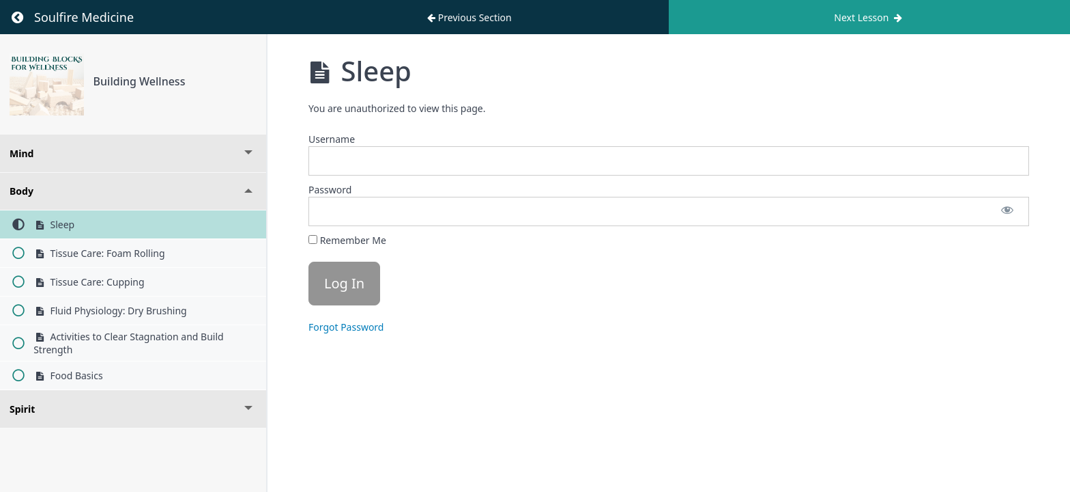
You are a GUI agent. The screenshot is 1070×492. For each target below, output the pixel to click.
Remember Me (347, 240)
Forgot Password (346, 326)
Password (329, 189)
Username (331, 139)
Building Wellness (139, 81)
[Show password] (1007, 211)
